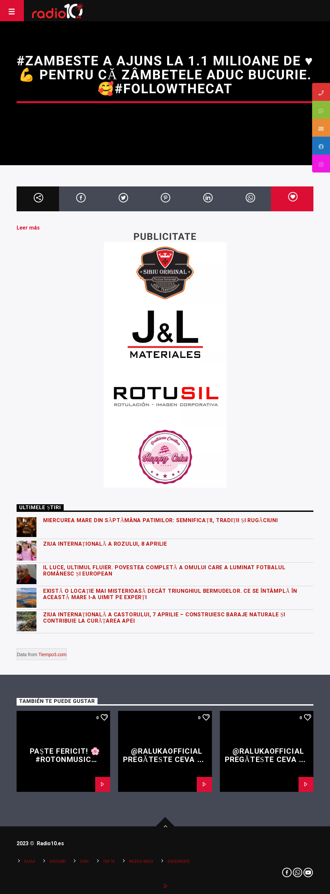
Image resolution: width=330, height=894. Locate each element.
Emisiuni (58, 861)
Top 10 (109, 861)
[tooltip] (321, 92)
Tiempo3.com (52, 654)
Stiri (84, 861)
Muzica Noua (141, 861)
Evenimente (178, 861)
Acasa (29, 861)
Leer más (28, 228)
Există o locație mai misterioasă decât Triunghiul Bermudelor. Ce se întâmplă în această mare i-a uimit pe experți (170, 594)
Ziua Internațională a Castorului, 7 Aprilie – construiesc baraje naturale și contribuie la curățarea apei (164, 617)
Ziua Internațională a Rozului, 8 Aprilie (105, 544)
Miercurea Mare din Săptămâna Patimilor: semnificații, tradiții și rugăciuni (160, 520)
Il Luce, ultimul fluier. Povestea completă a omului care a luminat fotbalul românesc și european (164, 570)
